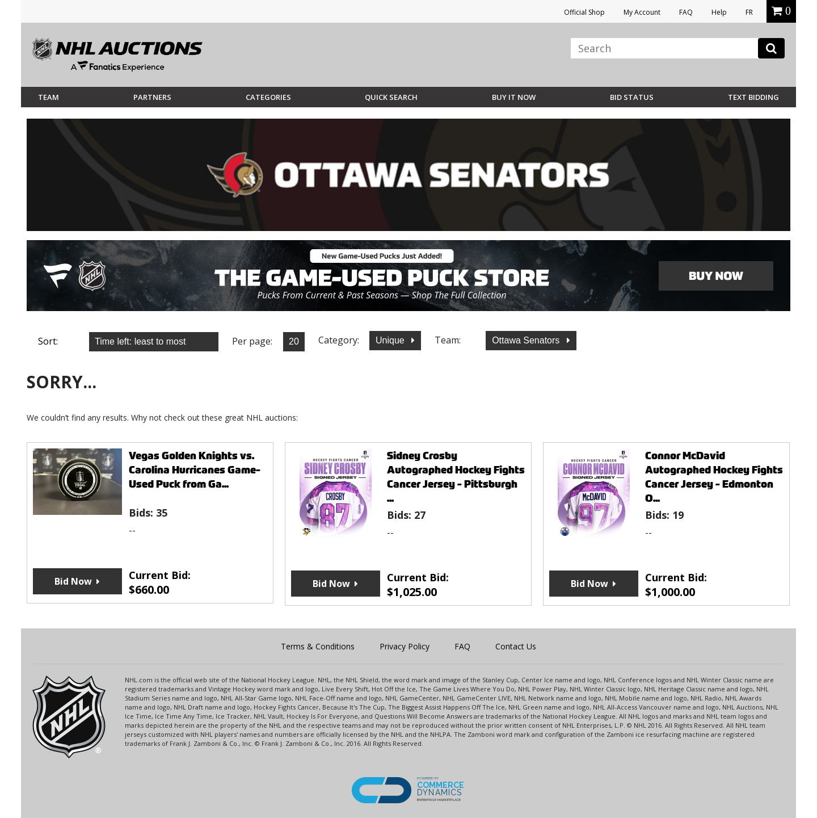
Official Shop (584, 12)
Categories (268, 97)
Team (48, 97)
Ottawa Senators (527, 340)
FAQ (686, 12)
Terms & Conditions (318, 646)
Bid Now (73, 581)
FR (749, 12)
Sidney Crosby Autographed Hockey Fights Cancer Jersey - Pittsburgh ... (456, 476)
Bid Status (632, 97)
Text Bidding (753, 97)
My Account (642, 12)
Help (719, 12)
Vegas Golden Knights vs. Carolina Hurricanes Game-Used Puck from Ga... (194, 469)
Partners (152, 97)
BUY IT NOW (514, 97)
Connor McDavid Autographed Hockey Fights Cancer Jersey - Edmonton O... (714, 476)
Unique (391, 340)
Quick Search (391, 97)
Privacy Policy (404, 646)
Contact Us (515, 646)
